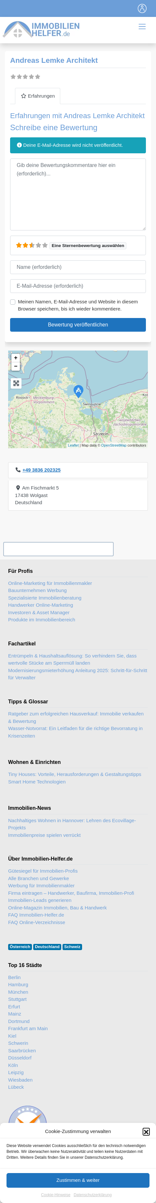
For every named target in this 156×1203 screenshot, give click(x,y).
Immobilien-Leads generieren (39, 900)
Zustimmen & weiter (78, 1194)
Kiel (12, 1036)
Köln (13, 1065)
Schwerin (18, 1043)
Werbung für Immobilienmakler (41, 885)
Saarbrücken (22, 1050)
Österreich (20, 947)
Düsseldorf (20, 1057)
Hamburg (18, 984)
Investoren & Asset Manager (38, 612)
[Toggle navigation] (142, 8)
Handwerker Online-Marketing (40, 605)
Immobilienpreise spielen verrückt (44, 835)
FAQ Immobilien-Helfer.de (36, 915)
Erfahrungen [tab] (38, 96)
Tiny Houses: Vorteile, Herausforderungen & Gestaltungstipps (74, 774)
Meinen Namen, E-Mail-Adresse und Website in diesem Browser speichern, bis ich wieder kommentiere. (78, 305)
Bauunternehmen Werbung (37, 590)
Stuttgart (17, 999)
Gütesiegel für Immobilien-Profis (43, 871)
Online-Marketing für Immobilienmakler (50, 583)
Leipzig (16, 1072)
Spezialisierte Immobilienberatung (44, 598)
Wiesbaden (20, 1080)
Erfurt (14, 1006)
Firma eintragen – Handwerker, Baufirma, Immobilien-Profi (71, 893)
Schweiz (72, 947)
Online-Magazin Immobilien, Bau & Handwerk (57, 907)
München (18, 992)
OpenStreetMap (114, 445)
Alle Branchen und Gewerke (38, 878)
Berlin (14, 977)
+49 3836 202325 (41, 470)
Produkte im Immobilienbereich (41, 619)
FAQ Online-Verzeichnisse (36, 922)
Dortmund (19, 1021)
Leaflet (73, 445)
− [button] (16, 366)
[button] (146, 1146)
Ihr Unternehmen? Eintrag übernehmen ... (58, 549)
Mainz (14, 1013)
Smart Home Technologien (36, 781)
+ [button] (16, 358)
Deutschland (47, 947)
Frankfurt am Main (28, 1028)
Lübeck (16, 1087)
